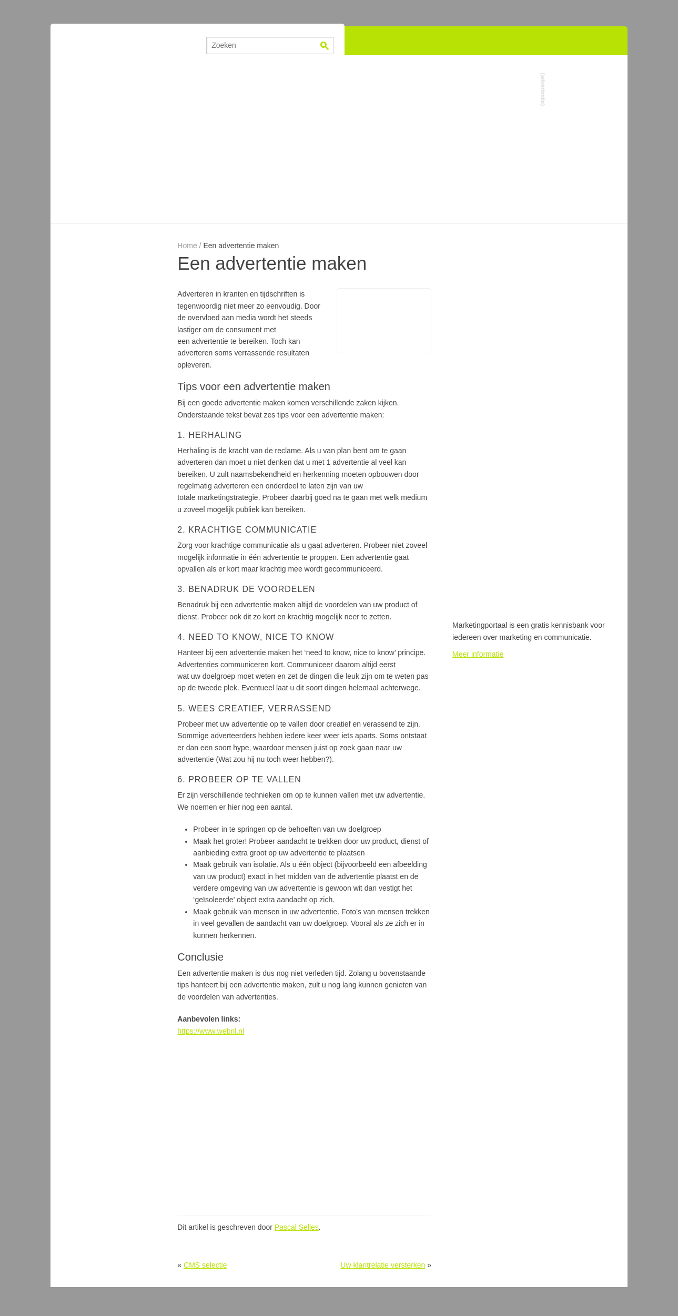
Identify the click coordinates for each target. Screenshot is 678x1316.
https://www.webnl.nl (210, 1031)
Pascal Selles (297, 1227)
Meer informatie (477, 654)
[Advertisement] (339, 139)
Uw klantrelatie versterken (382, 1265)
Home (187, 245)
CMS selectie (205, 1265)
